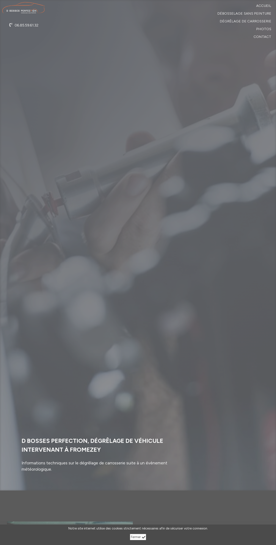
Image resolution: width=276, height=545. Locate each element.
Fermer (138, 537)
